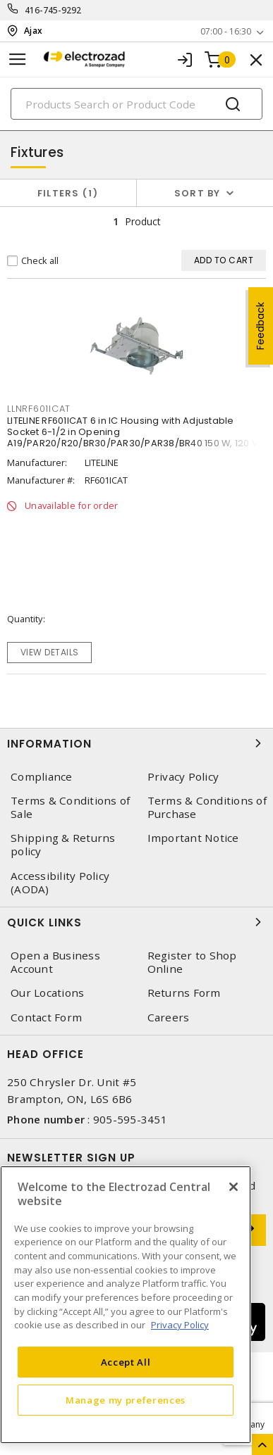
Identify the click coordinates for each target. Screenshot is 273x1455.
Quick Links (136, 922)
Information (136, 743)
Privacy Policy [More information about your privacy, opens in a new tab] (180, 1324)
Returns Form (184, 993)
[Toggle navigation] (17, 59)
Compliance (42, 776)
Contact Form (46, 1017)
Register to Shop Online (192, 962)
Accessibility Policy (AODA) (60, 882)
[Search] (136, 104)
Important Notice (193, 838)
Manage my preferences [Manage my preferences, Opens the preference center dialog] (126, 1400)
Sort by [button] (197, 193)
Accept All (126, 1362)
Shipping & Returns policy (63, 844)
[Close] (233, 1186)
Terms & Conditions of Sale (70, 807)
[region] (125, 1305)
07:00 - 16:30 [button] (225, 31)
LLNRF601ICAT (39, 409)
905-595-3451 (130, 1119)
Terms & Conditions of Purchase (207, 807)
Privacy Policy (183, 776)
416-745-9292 (53, 10)
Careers (168, 1017)
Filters (68, 193)
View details (49, 652)
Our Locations (47, 993)
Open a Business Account (55, 962)
